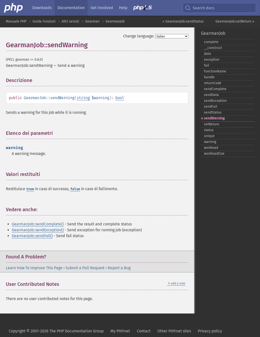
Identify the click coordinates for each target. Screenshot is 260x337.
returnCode (212, 83)
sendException (215, 101)
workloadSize (214, 153)
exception (211, 60)
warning (210, 142)
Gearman (92, 21)
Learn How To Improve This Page (34, 268)
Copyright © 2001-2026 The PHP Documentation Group (56, 331)
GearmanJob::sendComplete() (38, 224)
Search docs (199, 8)
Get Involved (102, 7)
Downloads (42, 7)
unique (209, 136)
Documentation (71, 7)
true (30, 189)
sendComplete (215, 89)
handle (209, 77)
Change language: (138, 36)
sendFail (210, 107)
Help (123, 7)
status (209, 130)
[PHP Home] (14, 8)
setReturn (211, 124)
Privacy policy (210, 331)
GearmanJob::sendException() (38, 230)
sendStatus (213, 112)
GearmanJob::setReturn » (234, 21)
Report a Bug (119, 268)
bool (119, 97)
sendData (211, 95)
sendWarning (214, 118)
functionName (215, 71)
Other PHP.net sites (174, 331)
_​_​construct (213, 48)
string (83, 97)
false (75, 189)
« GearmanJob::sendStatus (183, 21)
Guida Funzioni (44, 21)
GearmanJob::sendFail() (32, 235)
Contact (144, 331)
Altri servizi (70, 21)
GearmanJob (115, 21)
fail (206, 65)
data (207, 54)
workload (211, 148)
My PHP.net (120, 331)
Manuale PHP (16, 21)
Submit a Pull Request (85, 268)
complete (211, 42)
